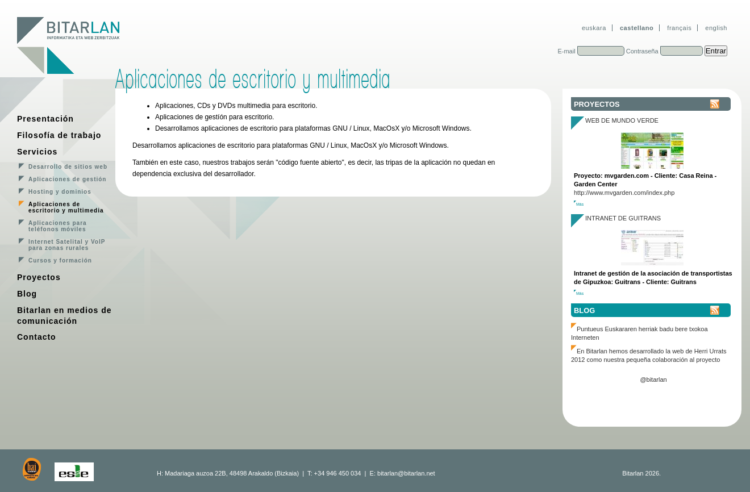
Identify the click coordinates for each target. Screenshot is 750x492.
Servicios (37, 151)
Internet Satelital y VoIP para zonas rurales (66, 245)
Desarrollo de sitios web (67, 167)
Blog (27, 293)
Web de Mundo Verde (622, 120)
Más (580, 204)
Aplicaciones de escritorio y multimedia (65, 207)
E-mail (566, 51)
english (716, 27)
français (679, 27)
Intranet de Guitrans (623, 218)
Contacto (36, 336)
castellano (636, 27)
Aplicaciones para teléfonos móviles (57, 226)
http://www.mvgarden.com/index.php (624, 192)
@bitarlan (653, 379)
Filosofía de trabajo (59, 135)
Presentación (45, 118)
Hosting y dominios (59, 192)
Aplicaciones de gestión (67, 179)
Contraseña (642, 51)
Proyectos (39, 277)
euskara (594, 27)
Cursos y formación (60, 260)
